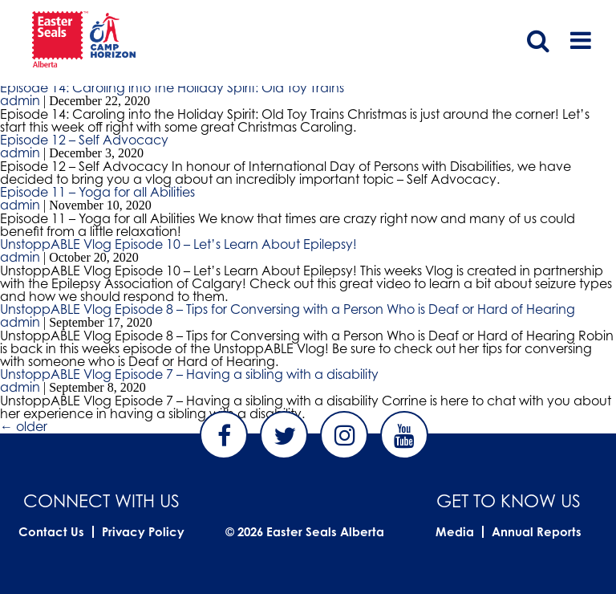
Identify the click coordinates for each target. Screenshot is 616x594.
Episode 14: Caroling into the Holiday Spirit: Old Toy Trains (172, 87)
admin (20, 100)
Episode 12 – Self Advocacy (84, 140)
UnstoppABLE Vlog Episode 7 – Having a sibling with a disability (189, 374)
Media (455, 531)
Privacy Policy (143, 531)
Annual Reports (537, 531)
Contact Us (51, 531)
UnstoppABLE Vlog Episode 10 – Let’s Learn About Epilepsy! (178, 244)
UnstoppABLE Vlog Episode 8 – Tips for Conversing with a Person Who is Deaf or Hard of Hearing (287, 309)
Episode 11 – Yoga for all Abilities (97, 192)
